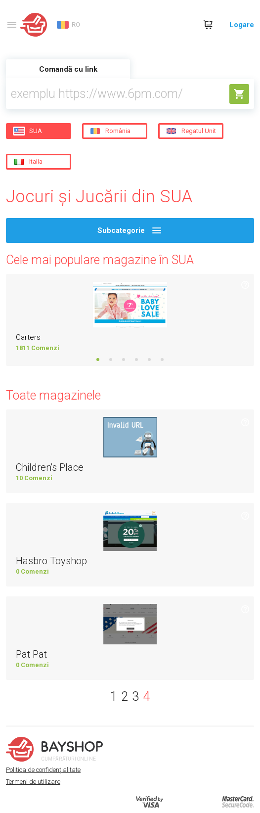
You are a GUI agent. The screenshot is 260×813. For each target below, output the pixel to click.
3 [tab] (123, 359)
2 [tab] (110, 359)
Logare (241, 24)
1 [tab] (97, 359)
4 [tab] (136, 359)
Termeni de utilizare (33, 781)
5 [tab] (149, 359)
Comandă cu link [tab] (68, 69)
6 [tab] (162, 359)
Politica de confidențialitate (43, 769)
